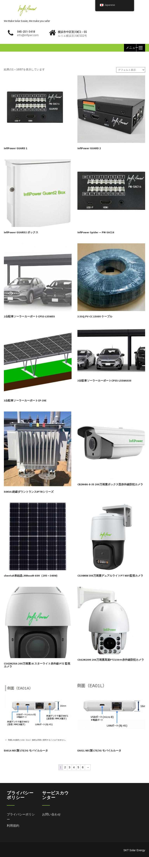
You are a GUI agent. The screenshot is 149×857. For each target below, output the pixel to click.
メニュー (132, 47)
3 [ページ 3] (69, 767)
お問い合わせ (51, 814)
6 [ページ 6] (83, 767)
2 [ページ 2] (65, 767)
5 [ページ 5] (78, 767)
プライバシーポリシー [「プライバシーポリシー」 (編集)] (21, 816)
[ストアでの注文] (130, 70)
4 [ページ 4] (74, 767)
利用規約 (13, 826)
